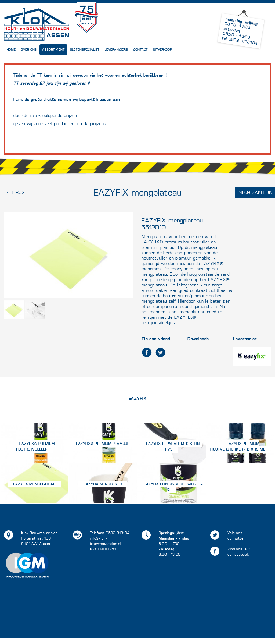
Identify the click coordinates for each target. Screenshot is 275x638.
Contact (140, 49)
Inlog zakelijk (255, 192)
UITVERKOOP (162, 49)
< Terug (16, 192)
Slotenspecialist (85, 49)
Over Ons (29, 49)
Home (11, 49)
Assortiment (53, 49)
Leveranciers (116, 49)
